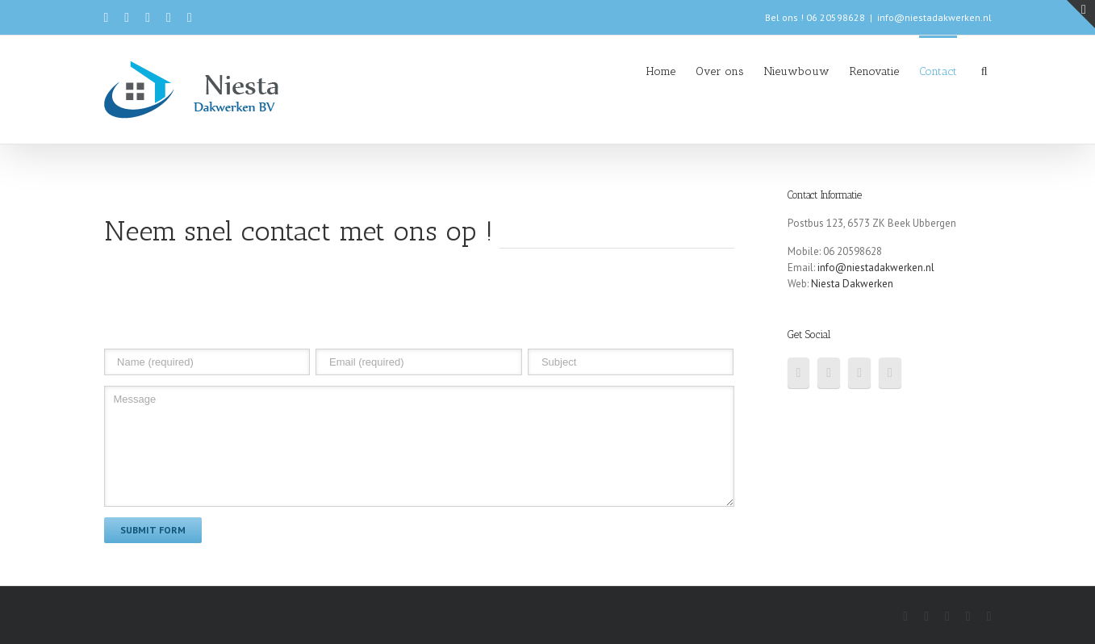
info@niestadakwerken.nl (934, 17)
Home (660, 71)
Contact (938, 71)
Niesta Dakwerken (852, 284)
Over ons (720, 71)
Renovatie (874, 71)
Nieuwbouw (797, 71)
